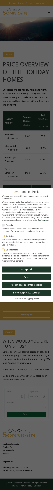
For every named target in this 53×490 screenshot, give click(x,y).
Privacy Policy (29, 217)
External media (11, 250)
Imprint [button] (36, 299)
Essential (8, 225)
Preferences (43, 220)
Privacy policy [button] (28, 299)
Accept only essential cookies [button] (26, 284)
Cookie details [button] (18, 299)
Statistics (8, 236)
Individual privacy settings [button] (27, 292)
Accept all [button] (26, 269)
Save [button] (26, 277)
